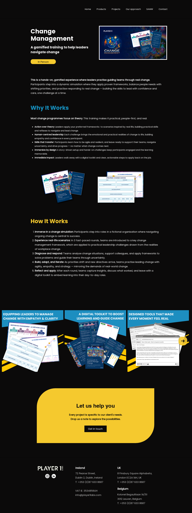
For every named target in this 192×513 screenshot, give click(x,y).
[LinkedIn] (54, 476)
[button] (95, 429)
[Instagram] (47, 476)
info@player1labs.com (88, 495)
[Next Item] (183, 341)
